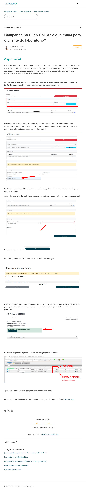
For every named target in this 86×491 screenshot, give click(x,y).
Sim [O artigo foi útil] (37, 423)
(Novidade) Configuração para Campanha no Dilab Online (25, 453)
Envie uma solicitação (50, 434)
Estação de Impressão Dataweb (16, 465)
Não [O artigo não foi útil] (49, 423)
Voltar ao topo (10, 441)
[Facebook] (5, 411)
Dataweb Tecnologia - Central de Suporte (17, 11)
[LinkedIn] (12, 411)
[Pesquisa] (21, 16)
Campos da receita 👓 (12, 470)
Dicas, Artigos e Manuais (41, 11)
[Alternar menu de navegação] (78, 4)
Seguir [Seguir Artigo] (77, 47)
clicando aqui (69, 399)
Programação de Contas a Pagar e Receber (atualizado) (25, 461)
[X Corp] (9, 411)
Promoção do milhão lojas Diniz (16, 457)
